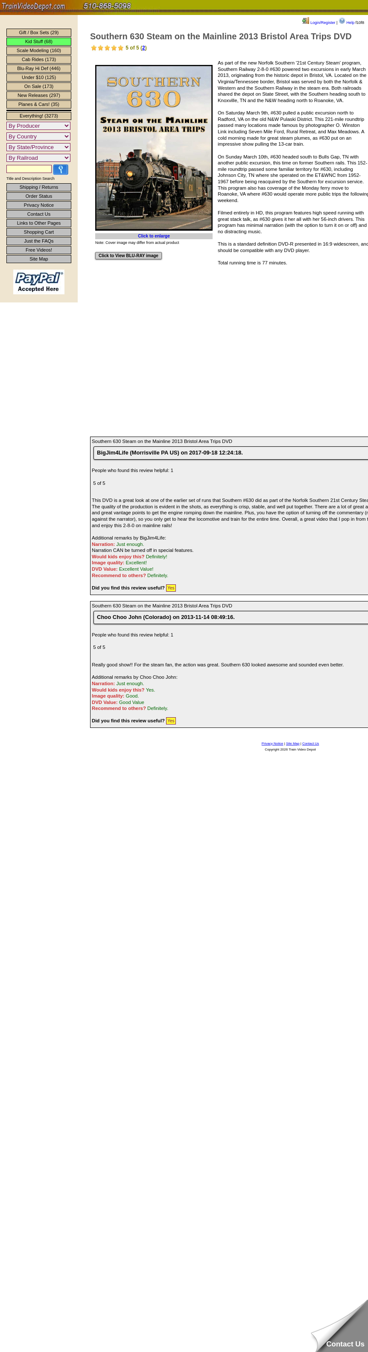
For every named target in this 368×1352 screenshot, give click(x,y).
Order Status (39, 196)
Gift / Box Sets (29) (39, 32)
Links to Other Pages (39, 223)
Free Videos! (39, 249)
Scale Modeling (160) (39, 50)
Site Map (38, 258)
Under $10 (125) (39, 77)
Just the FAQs (38, 240)
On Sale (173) (38, 86)
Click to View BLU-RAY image (128, 255)
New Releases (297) (39, 95)
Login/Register (318, 23)
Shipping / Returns (39, 187)
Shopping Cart (39, 232)
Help (346, 23)
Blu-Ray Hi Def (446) (38, 68)
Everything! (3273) (39, 115)
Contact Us (38, 214)
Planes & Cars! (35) (38, 104)
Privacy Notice (39, 205)
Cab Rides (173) (39, 59)
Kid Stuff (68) (39, 41)
